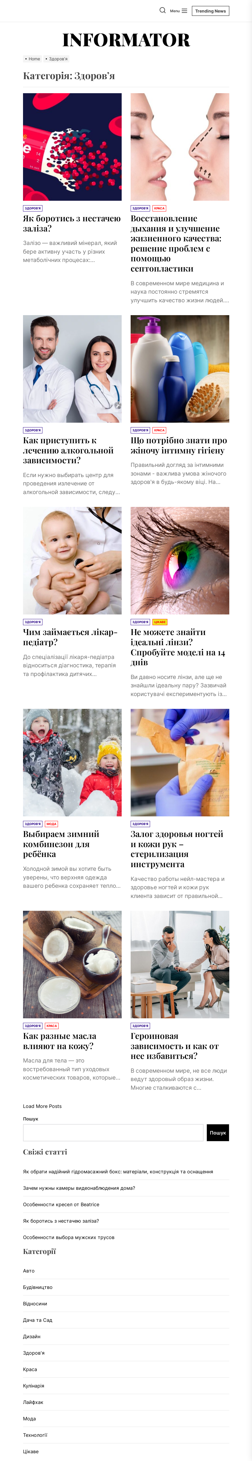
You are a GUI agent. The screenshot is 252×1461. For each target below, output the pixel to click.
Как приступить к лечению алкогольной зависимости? (68, 449)
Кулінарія (33, 1386)
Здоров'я (34, 1353)
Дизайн (31, 1336)
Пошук (30, 1119)
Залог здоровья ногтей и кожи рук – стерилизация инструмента (177, 848)
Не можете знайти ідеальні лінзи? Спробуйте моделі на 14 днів (178, 646)
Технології (35, 1435)
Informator (126, 39)
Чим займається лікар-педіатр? (70, 636)
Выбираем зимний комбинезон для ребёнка (61, 843)
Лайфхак (33, 1402)
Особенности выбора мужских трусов (68, 1237)
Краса (30, 1369)
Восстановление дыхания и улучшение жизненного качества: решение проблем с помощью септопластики (176, 243)
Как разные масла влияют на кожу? (59, 1040)
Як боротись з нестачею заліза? (72, 223)
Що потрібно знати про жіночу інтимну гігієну (179, 445)
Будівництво (38, 1287)
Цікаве (31, 1451)
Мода (29, 1419)
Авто (29, 1271)
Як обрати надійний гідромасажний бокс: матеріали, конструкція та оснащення (118, 1172)
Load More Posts (42, 1106)
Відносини (35, 1304)
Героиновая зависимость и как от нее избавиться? (175, 1045)
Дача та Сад (37, 1320)
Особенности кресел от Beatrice (61, 1204)
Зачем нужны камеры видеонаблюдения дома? (79, 1188)
